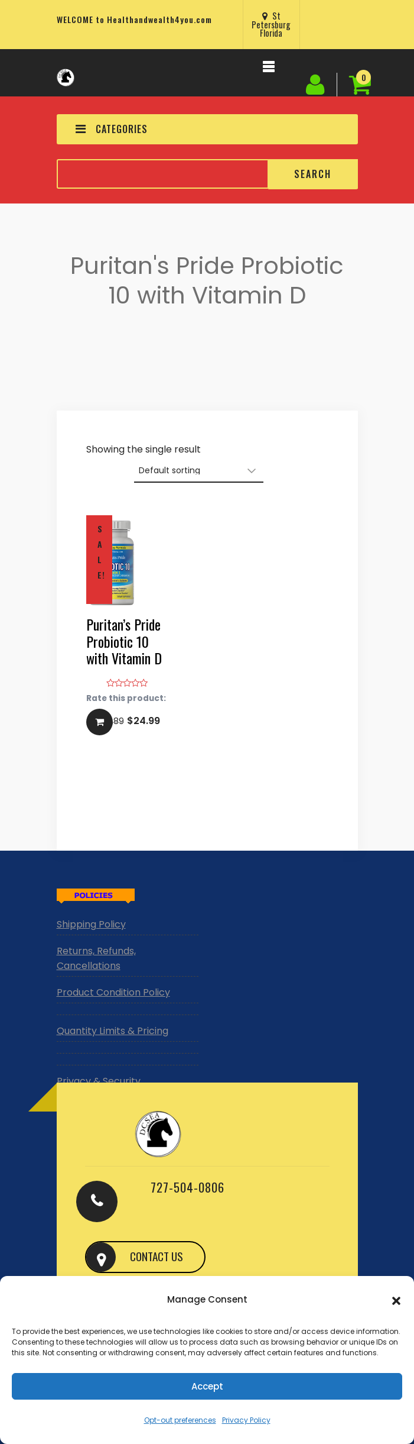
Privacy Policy (246, 1420)
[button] (396, 1300)
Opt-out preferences (180, 1420)
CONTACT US (156, 1256)
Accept (207, 1386)
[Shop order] (198, 471)
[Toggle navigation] (269, 69)
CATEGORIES (112, 129)
